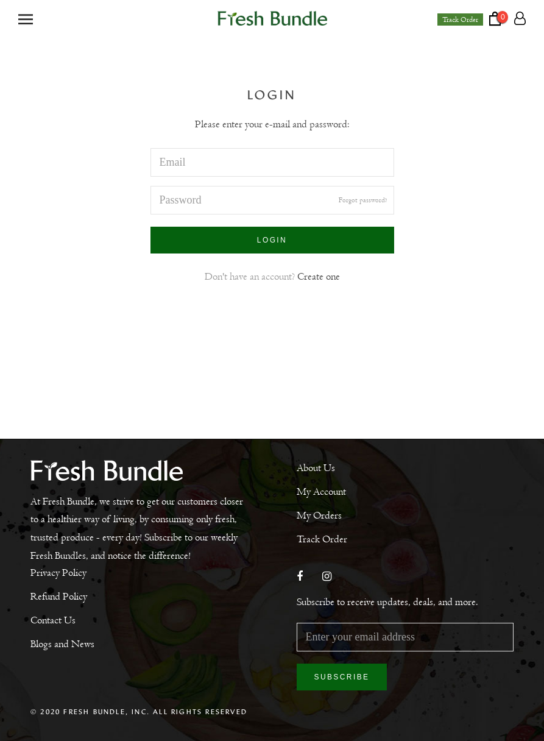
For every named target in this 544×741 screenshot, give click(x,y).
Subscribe (342, 677)
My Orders (319, 515)
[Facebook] (300, 578)
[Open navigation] (25, 18)
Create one (318, 277)
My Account (321, 492)
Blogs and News (62, 644)
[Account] (520, 19)
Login (272, 240)
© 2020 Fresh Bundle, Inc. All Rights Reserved (138, 711)
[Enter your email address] (405, 637)
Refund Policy (58, 596)
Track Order (460, 19)
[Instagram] (326, 578)
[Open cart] (501, 19)
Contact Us (53, 620)
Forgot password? (363, 200)
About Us (316, 468)
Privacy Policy (58, 573)
